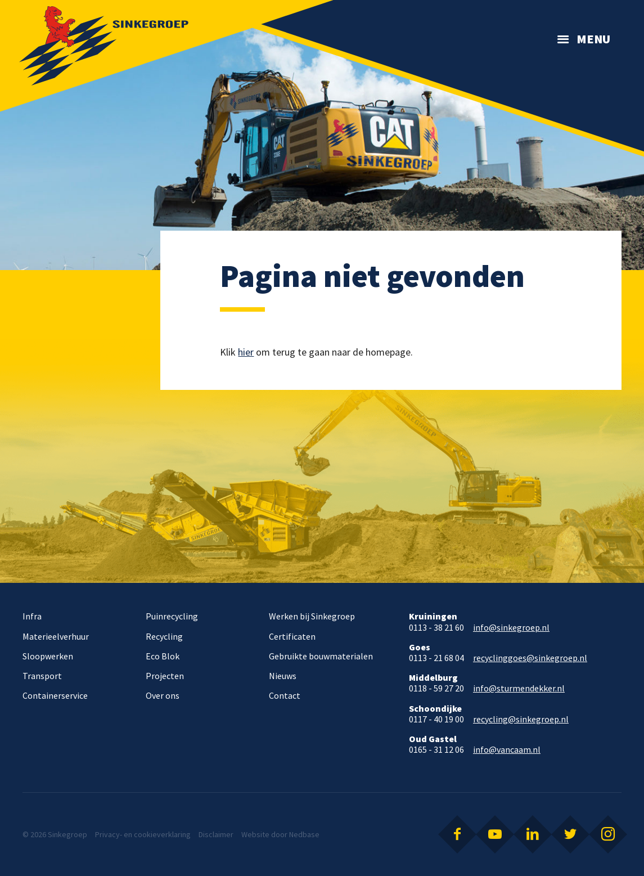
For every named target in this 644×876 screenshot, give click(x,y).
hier (246, 351)
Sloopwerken (47, 656)
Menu (593, 39)
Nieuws (282, 675)
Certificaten (292, 636)
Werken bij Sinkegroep (312, 616)
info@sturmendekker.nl (519, 688)
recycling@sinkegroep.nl (521, 719)
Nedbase (304, 834)
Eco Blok (162, 656)
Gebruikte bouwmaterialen (321, 656)
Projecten (165, 675)
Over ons (162, 695)
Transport (42, 675)
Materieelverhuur (55, 636)
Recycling (164, 636)
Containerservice (55, 695)
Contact (284, 695)
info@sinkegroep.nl (511, 627)
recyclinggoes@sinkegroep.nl (530, 658)
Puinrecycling (172, 616)
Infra (32, 616)
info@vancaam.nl (507, 749)
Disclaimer (216, 834)
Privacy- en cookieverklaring (143, 834)
